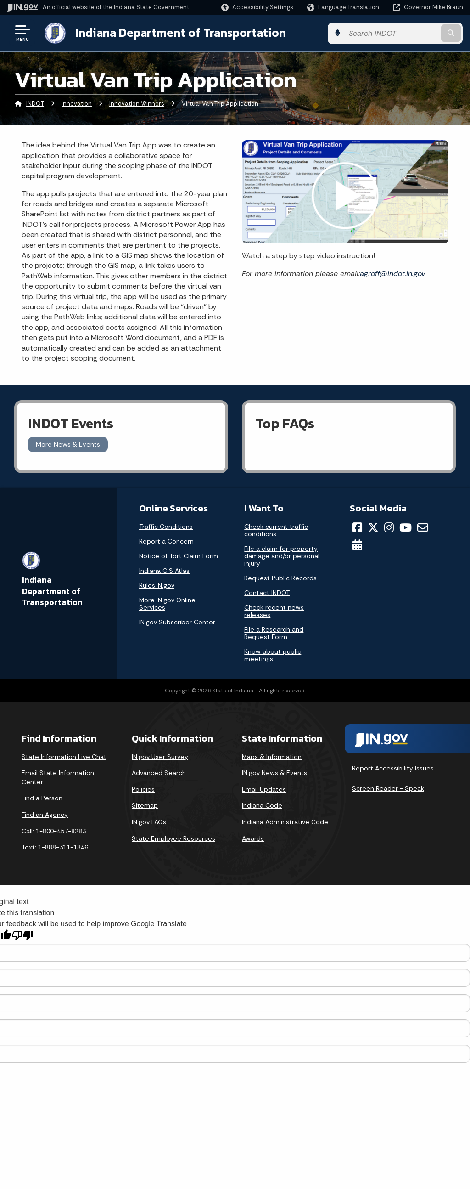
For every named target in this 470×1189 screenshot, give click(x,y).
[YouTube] (405, 526)
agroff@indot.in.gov (392, 272)
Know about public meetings (272, 654)
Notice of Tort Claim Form (178, 555)
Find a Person (42, 797)
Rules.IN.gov (156, 585)
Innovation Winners (136, 103)
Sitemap (145, 805)
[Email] (422, 526)
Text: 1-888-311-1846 (55, 847)
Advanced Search (159, 772)
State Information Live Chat (64, 756)
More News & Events (68, 444)
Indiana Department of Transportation (179, 32)
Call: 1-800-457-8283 (54, 830)
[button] (257, 7)
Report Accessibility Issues (393, 768)
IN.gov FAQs (149, 821)
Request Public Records (280, 577)
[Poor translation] (22, 935)
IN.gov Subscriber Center (177, 621)
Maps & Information (272, 756)
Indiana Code (262, 805)
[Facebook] (357, 526)
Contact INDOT (267, 592)
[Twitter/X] (373, 526)
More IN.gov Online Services (167, 603)
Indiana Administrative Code (285, 821)
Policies (143, 789)
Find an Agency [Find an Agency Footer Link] (45, 814)
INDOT (35, 103)
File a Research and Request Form (273, 632)
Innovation (77, 103)
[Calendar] (357, 544)
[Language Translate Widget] (344, 7)
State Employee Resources (173, 837)
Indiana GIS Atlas (164, 570)
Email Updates (264, 789)
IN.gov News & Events (274, 772)
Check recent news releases (274, 610)
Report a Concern (166, 541)
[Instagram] (389, 526)
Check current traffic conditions (276, 530)
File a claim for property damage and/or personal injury (281, 555)
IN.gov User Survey (160, 756)
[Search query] (412, 33)
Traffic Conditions (166, 526)
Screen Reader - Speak (388, 788)
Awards (253, 837)
